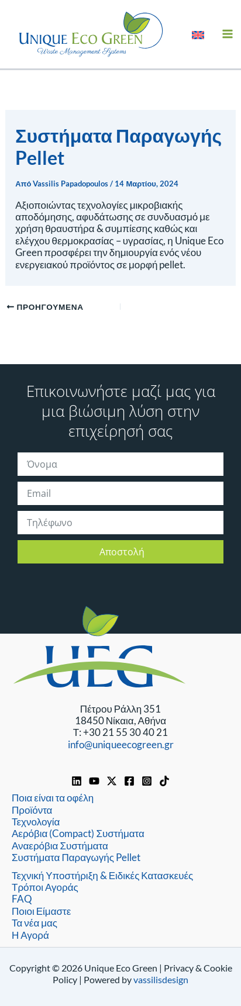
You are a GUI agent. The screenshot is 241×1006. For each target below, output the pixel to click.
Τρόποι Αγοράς (45, 887)
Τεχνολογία (36, 821)
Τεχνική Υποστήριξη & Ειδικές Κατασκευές (102, 875)
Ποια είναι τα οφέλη (53, 797)
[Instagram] (147, 781)
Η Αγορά (30, 935)
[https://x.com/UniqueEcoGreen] (111, 781)
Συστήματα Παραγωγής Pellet (76, 857)
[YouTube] (94, 781)
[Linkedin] (76, 781)
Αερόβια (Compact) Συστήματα (78, 833)
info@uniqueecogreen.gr (121, 744)
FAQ (22, 899)
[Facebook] (129, 781)
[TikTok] (164, 781)
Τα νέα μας (34, 923)
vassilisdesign (160, 979)
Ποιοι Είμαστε (41, 911)
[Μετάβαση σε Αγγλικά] (198, 34)
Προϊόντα (32, 810)
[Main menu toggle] (228, 34)
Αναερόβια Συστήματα (60, 845)
